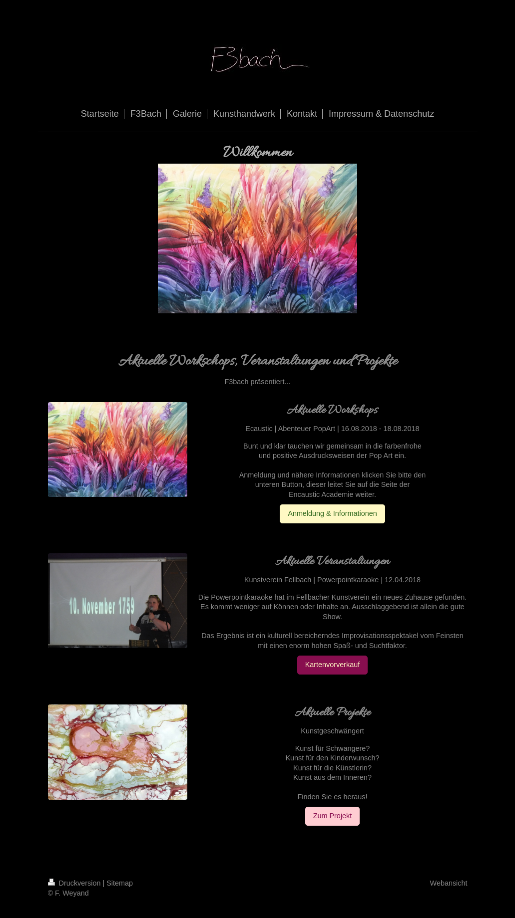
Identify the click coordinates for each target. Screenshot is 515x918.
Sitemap (119, 883)
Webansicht (449, 883)
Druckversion (75, 883)
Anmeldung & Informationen (332, 513)
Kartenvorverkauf (332, 665)
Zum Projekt (332, 816)
